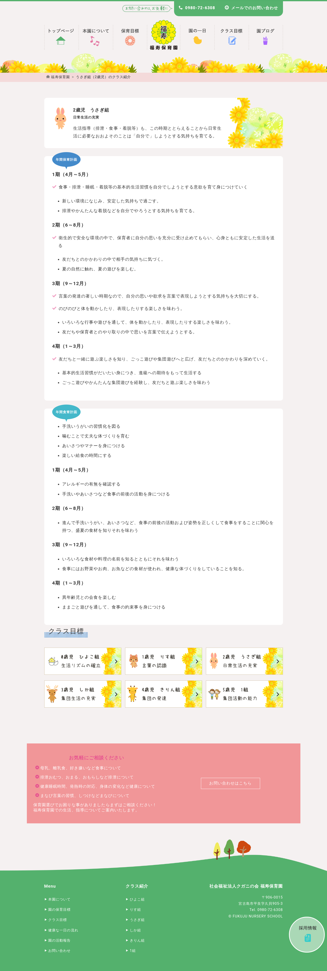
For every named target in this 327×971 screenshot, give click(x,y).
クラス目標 (57, 920)
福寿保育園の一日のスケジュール (197, 37)
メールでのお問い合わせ (254, 7)
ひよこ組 (82, 661)
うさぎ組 (244, 661)
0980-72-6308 (200, 7)
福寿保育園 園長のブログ (266, 37)
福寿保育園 (60, 77)
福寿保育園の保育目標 (130, 37)
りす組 (163, 661)
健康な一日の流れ (63, 930)
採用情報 (307, 935)
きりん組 (163, 694)
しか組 (82, 694)
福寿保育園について (96, 37)
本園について (59, 899)
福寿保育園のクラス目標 (231, 37)
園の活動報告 (59, 940)
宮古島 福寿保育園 (61, 37)
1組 (244, 694)
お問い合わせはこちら (230, 783)
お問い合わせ (59, 951)
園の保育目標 (59, 910)
